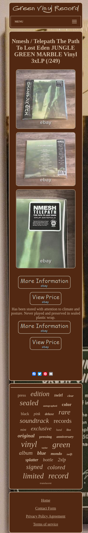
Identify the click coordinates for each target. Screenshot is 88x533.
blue (41, 453)
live (69, 430)
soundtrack (34, 420)
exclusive (41, 428)
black (25, 414)
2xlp (62, 459)
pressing (45, 437)
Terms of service (45, 524)
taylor (45, 448)
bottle (48, 459)
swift (69, 454)
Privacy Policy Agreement (45, 516)
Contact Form (45, 508)
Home (45, 500)
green (61, 444)
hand (59, 430)
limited (33, 476)
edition (40, 394)
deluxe (49, 414)
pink (37, 414)
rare (64, 412)
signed (34, 466)
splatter (31, 460)
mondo (56, 453)
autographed (50, 405)
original (26, 436)
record (58, 476)
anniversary (64, 437)
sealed (29, 403)
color (66, 404)
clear (70, 396)
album (26, 453)
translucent (46, 483)
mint (23, 430)
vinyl (29, 444)
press (22, 395)
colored (56, 467)
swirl (58, 395)
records (63, 420)
